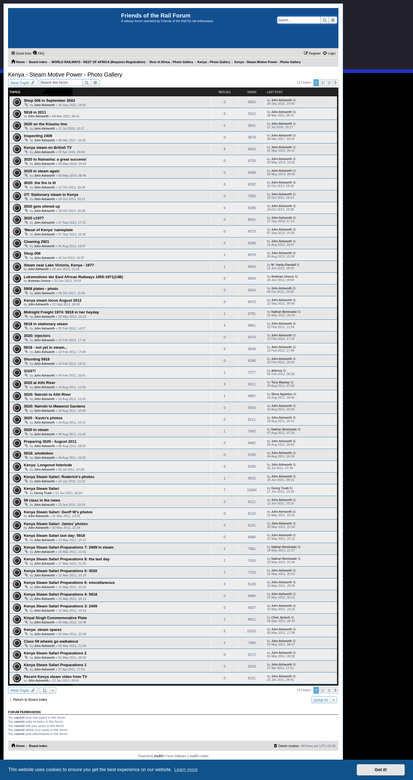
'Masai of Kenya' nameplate (48, 230)
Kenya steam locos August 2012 (52, 300)
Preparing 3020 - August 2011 (50, 441)
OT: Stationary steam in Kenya (51, 194)
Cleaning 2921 (36, 241)
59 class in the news (42, 500)
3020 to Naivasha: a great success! (55, 159)
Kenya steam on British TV (48, 147)
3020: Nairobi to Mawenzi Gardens (54, 406)
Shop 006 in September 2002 (49, 100)
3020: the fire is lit (40, 183)
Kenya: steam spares (43, 629)
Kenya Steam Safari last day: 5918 (54, 535)
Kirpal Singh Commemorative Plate (55, 618)
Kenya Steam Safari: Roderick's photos (59, 477)
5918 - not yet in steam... (45, 347)
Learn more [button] (186, 769)
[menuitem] (38, 53)
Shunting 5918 (37, 359)
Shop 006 (32, 253)
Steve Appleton (282, 394)
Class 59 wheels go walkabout (51, 641)
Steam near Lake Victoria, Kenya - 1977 (59, 265)
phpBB (158, 756)
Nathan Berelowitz (284, 311)
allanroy (277, 370)
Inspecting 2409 (38, 136)
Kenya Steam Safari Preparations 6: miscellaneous (69, 582)
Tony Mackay (280, 382)
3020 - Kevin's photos (43, 418)
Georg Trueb (43, 493)
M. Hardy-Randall (283, 264)
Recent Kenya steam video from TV (55, 676)
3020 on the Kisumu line (45, 124)
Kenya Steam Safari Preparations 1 (55, 665)
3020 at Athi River (39, 383)
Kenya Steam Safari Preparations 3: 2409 (60, 606)
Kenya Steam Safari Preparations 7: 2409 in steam (69, 547)
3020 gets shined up (42, 206)
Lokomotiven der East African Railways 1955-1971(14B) (73, 277)
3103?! (30, 371)
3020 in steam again (42, 171)
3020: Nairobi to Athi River (47, 394)
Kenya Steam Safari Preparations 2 (55, 653)
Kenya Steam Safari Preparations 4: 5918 (60, 594)
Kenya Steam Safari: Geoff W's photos (58, 512)
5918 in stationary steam (46, 324)
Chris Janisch (280, 617)
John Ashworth (44, 105)
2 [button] (323, 82)
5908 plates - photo (41, 288)
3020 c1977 (34, 218)
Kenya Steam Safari (41, 488)
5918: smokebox (38, 453)
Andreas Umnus (39, 280)
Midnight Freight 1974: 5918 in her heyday (61, 312)
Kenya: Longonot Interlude (48, 465)
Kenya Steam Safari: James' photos (56, 524)
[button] (335, 82)
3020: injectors (37, 336)
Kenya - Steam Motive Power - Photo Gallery (65, 74)
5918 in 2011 (35, 112)
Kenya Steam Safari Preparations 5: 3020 (60, 571)
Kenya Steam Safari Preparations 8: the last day (67, 559)
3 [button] (329, 82)
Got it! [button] (381, 769)
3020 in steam (36, 430)
